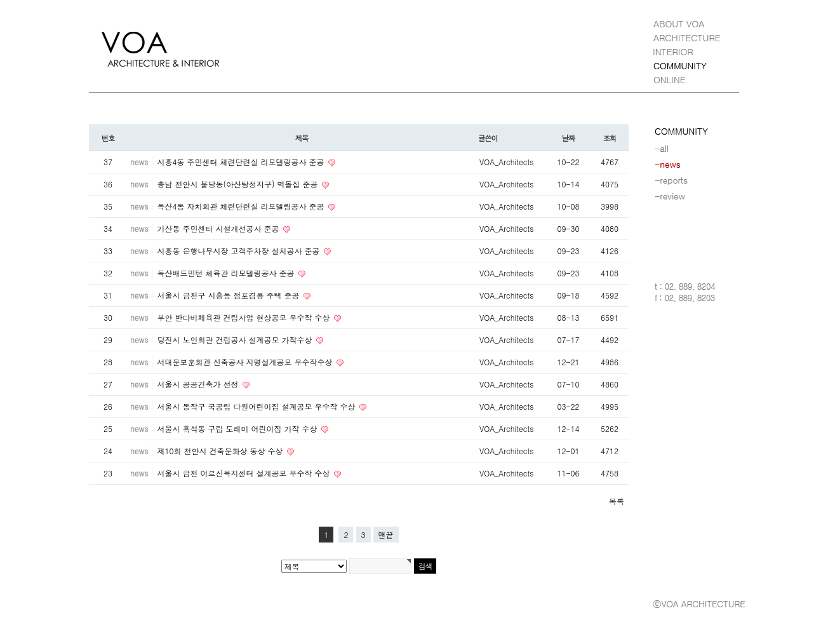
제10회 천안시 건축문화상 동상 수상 (221, 450)
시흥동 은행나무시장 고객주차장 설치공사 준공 (239, 250)
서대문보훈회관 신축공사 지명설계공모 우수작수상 (246, 361)
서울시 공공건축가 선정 (199, 384)
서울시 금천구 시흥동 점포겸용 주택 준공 (229, 295)
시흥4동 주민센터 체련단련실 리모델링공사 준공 (241, 161)
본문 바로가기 (0, 0)
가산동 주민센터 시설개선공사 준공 (219, 228)
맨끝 (386, 534)
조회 (610, 138)
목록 (616, 501)
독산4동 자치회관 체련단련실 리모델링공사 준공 (241, 206)
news (139, 161)
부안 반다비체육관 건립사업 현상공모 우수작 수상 (244, 317)
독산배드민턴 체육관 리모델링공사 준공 (227, 272)
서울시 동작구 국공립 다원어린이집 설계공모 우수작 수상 (257, 406)
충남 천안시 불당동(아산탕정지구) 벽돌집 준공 (238, 184)
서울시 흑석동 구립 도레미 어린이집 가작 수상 (238, 428)
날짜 (568, 138)
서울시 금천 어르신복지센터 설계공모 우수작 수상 (244, 473)
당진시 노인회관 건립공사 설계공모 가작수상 (235, 339)
